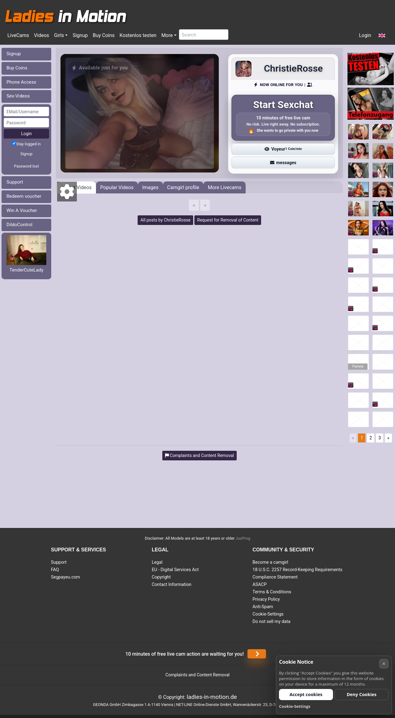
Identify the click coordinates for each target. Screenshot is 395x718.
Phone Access (21, 82)
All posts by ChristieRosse (165, 220)
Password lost (26, 166)
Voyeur (283, 149)
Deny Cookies (361, 694)
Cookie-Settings (268, 614)
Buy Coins (103, 35)
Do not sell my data (271, 621)
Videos (41, 35)
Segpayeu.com (65, 577)
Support (14, 182)
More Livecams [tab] (224, 187)
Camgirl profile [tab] (183, 187)
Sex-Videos (18, 96)
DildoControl (19, 224)
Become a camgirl (270, 562)
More (167, 35)
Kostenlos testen (137, 35)
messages (283, 162)
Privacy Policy (266, 599)
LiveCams (18, 35)
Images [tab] (150, 187)
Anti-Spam (262, 606)
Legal (157, 562)
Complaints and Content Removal (197, 674)
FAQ (55, 569)
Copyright (161, 577)
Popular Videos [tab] (117, 187)
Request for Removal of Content (227, 220)
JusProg (242, 538)
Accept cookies (305, 694)
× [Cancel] (383, 663)
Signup (80, 35)
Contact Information (172, 584)
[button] (382, 35)
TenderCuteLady (27, 270)
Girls (59, 35)
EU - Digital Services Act (175, 569)
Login (365, 35)
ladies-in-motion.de (212, 696)
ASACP (259, 584)
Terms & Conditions (271, 592)
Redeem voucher (23, 196)
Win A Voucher (21, 210)
